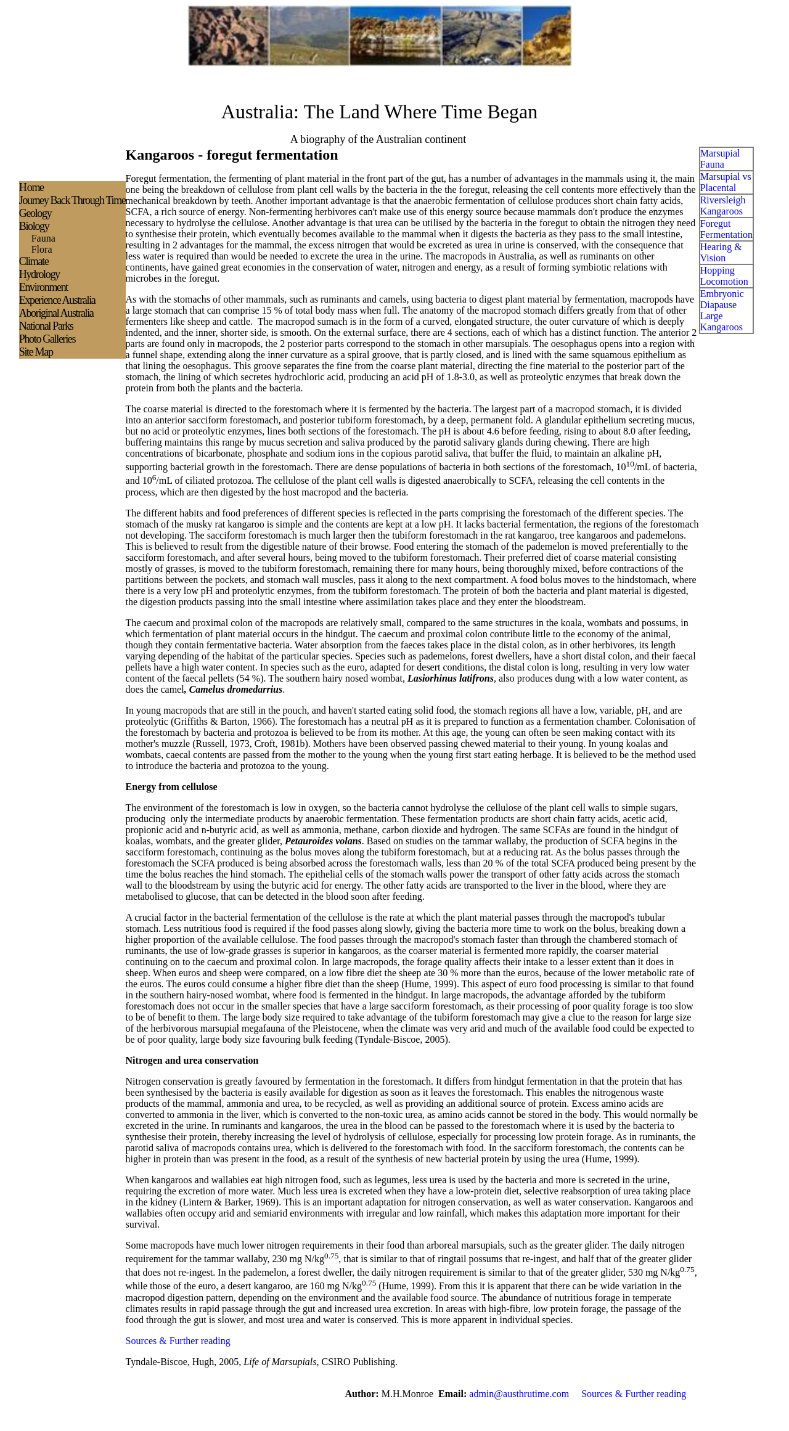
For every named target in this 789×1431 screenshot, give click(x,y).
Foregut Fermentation (726, 229)
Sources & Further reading (178, 1340)
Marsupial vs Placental (725, 182)
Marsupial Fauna (720, 158)
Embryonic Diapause (722, 299)
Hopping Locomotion (724, 276)
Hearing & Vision (721, 252)
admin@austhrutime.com (519, 1393)
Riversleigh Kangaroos (723, 205)
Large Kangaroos (721, 321)
